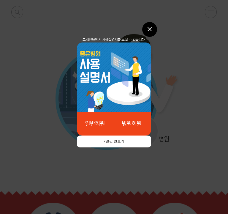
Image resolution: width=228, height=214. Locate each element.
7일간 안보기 (114, 141)
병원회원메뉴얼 (132, 124)
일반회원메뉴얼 (95, 124)
